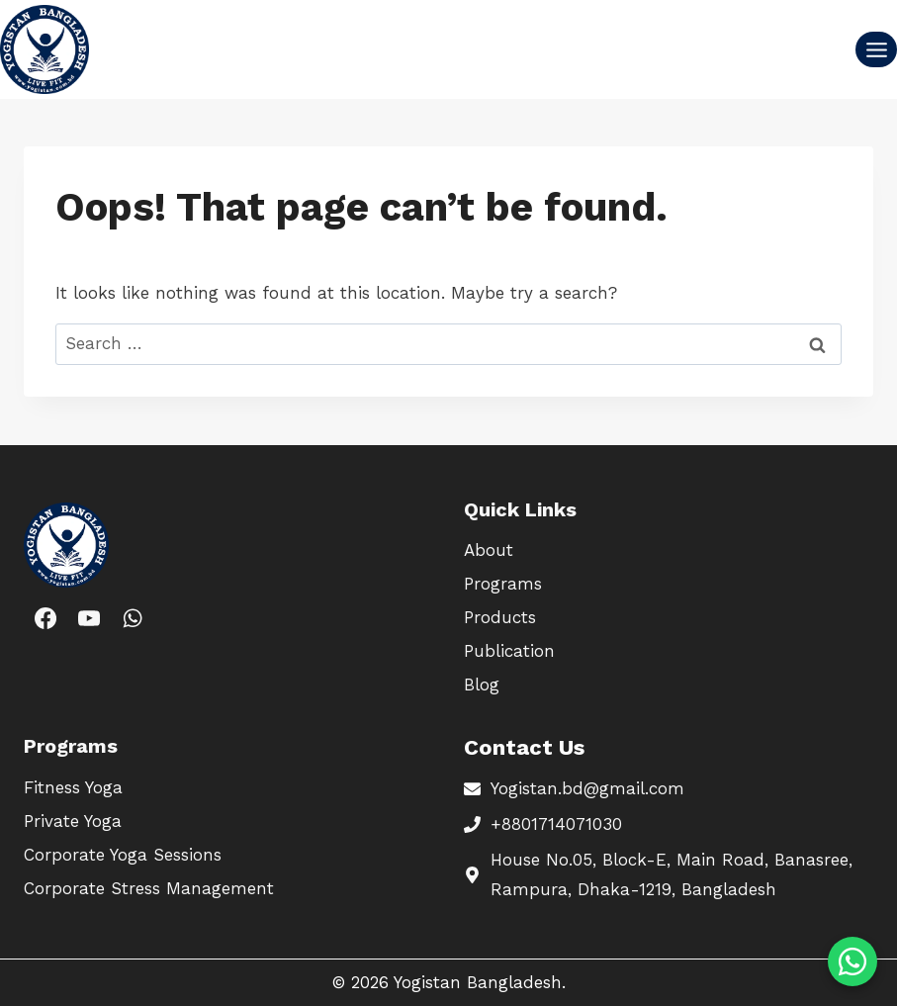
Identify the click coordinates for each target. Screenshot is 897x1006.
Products (500, 617)
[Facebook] (45, 618)
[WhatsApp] (132, 618)
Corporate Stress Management (149, 888)
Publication (509, 651)
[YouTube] (89, 618)
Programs (503, 584)
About (488, 550)
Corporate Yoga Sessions (123, 855)
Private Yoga (73, 821)
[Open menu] (876, 49)
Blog (481, 684)
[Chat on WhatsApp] (852, 961)
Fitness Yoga (73, 787)
